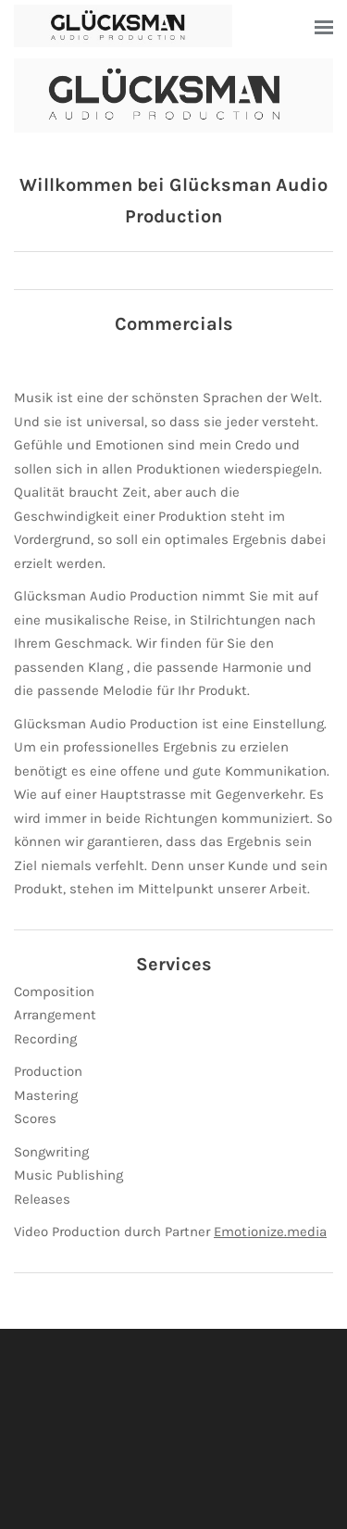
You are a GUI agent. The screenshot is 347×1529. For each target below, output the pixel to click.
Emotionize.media (270, 1231)
